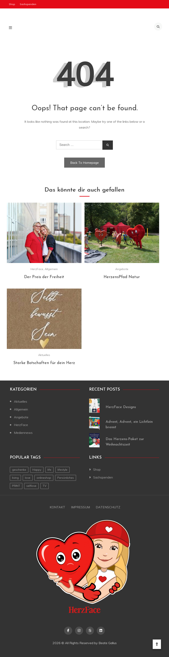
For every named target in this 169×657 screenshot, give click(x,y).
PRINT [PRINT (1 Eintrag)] (16, 486)
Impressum (80, 507)
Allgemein (51, 269)
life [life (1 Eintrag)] (49, 469)
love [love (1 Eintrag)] (27, 478)
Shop (12, 4)
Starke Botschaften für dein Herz (44, 363)
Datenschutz (108, 507)
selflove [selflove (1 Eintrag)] (31, 486)
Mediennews (23, 433)
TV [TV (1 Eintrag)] (44, 486)
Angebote (121, 269)
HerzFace (37, 269)
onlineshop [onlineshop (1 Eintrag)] (44, 478)
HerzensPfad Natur (122, 277)
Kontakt (57, 507)
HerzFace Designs (121, 407)
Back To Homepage (84, 163)
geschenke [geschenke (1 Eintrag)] (19, 469)
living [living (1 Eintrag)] (15, 478)
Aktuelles (44, 355)
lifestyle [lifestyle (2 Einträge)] (62, 469)
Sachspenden (28, 4)
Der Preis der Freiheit (44, 277)
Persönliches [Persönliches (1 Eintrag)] (65, 478)
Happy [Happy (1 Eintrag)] (36, 469)
